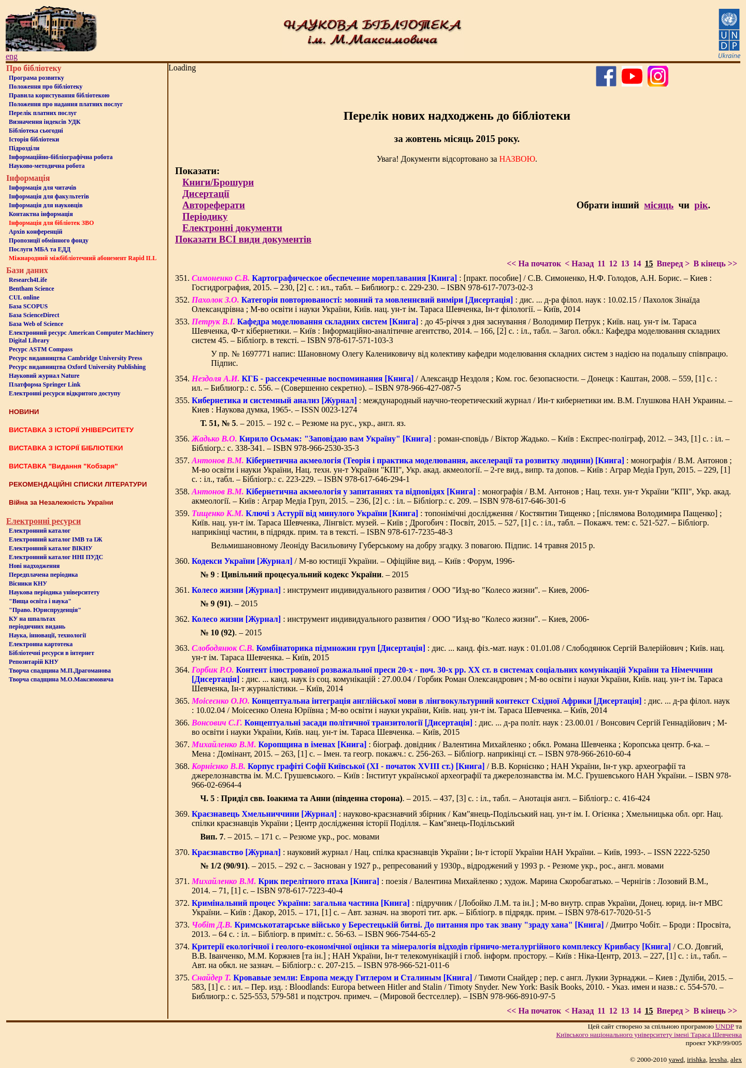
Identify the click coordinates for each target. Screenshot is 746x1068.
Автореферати (213, 205)
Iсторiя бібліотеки (34, 139)
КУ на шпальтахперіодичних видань (37, 622)
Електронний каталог (39, 530)
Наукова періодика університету (54, 592)
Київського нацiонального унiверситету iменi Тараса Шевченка (649, 1034)
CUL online (24, 297)
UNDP (724, 1026)
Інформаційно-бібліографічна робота (60, 157)
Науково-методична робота (47, 165)
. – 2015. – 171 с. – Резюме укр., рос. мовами (289, 836)
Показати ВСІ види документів (243, 239)
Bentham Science (31, 288)
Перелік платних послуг (43, 113)
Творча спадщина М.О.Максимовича (61, 679)
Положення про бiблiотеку (45, 86)
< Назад (579, 263)
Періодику (204, 216)
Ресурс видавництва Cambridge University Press (75, 358)
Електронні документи (232, 227)
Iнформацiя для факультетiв (49, 196)
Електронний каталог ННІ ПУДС (56, 557)
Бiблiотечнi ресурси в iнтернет (51, 653)
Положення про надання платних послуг (66, 104)
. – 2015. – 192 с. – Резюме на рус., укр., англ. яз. (303, 423)
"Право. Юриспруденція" (45, 610)
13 (625, 263)
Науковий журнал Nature (44, 375)
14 (637, 263)
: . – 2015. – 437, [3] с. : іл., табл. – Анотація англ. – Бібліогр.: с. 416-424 (425, 798)
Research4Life (28, 279)
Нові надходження (34, 565)
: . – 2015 (304, 574)
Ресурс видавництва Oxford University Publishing (77, 367)
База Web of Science (36, 323)
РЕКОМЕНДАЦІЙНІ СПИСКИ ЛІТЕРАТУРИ (78, 484)
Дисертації (205, 193)
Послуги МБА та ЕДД (39, 249)
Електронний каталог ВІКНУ (51, 548)
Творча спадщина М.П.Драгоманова (60, 670)
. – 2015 (228, 603)
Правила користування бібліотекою (59, 95)
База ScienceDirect (34, 315)
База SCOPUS (28, 306)
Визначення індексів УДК (45, 121)
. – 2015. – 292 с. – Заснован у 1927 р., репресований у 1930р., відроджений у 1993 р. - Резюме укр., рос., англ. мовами (432, 865)
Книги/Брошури (218, 182)
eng (12, 56)
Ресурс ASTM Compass (41, 349)
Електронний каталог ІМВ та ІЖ (56, 539)
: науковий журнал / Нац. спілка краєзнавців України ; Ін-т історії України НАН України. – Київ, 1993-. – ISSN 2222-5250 (451, 852)
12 (613, 263)
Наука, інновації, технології (47, 635)
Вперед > (673, 263)
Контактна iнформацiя (41, 214)
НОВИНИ (24, 412)
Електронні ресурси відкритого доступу (64, 393)
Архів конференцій (36, 231)
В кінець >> (715, 263)
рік (701, 205)
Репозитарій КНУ (34, 661)
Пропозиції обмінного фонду (49, 240)
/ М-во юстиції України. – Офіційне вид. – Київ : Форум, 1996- (353, 561)
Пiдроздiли (24, 148)
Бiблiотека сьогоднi (36, 130)
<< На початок (534, 263)
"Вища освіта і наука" (40, 601)
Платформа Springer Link (44, 384)
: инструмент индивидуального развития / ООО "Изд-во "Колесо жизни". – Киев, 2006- (391, 590)
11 (601, 263)
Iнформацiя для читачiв (42, 187)
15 (648, 263)
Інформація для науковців (45, 205)
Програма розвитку (36, 77)
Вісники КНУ (28, 583)
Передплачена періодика (43, 574)
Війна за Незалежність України (61, 502)
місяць (658, 205)
